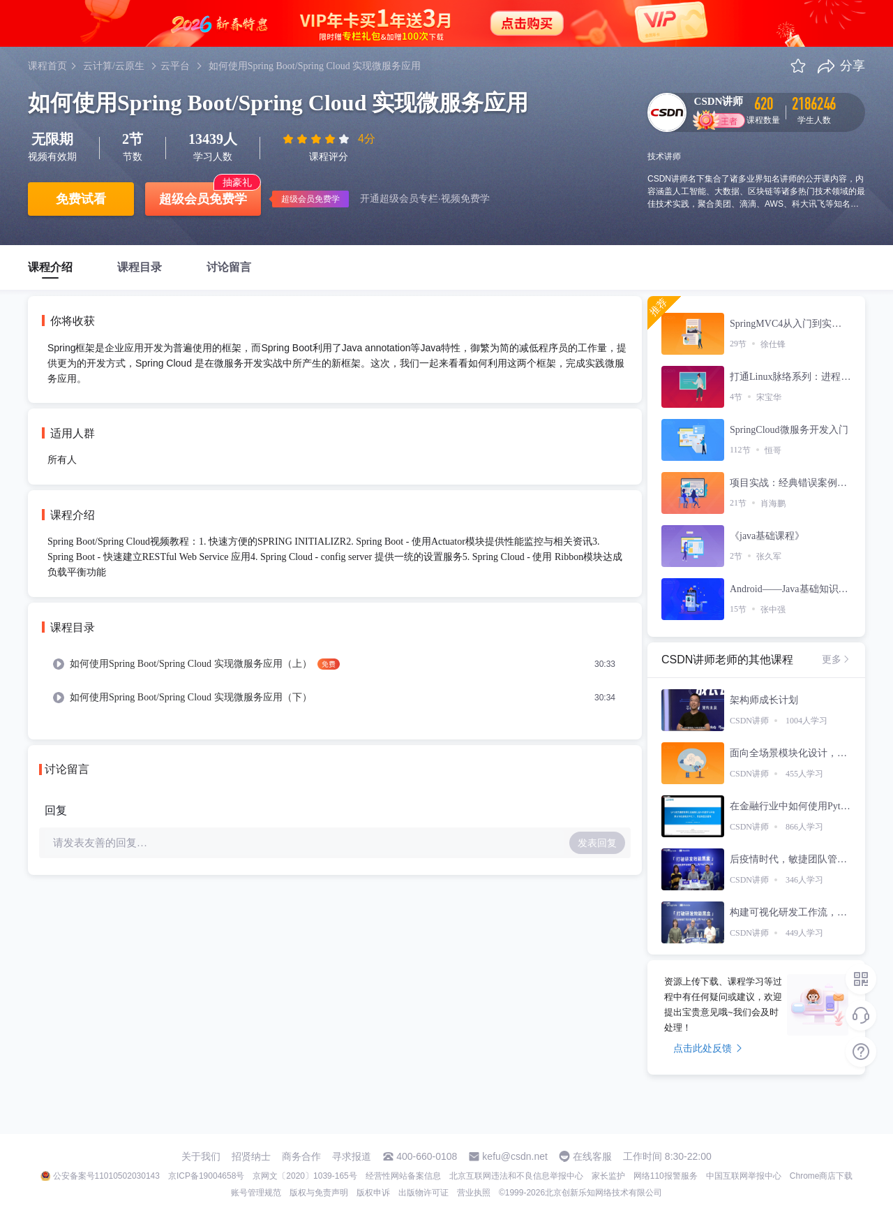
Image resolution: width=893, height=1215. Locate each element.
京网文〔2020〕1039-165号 (305, 1176)
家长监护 (608, 1176)
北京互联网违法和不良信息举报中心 (516, 1176)
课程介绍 (50, 267)
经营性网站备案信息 (403, 1176)
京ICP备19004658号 (206, 1176)
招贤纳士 (251, 1156)
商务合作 (301, 1156)
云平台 (175, 66)
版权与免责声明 (319, 1193)
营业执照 (473, 1193)
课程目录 (139, 267)
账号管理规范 (256, 1193)
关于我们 (200, 1156)
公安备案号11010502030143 (106, 1176)
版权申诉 (373, 1193)
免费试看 (81, 199)
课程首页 (47, 66)
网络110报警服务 (665, 1176)
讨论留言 (229, 267)
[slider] (317, 139)
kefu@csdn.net (515, 1156)
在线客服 (592, 1156)
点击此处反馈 (707, 1048)
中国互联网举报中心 (743, 1176)
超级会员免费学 (203, 199)
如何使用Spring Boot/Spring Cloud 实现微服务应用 (315, 66)
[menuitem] (335, 664)
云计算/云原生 (113, 66)
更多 (836, 659)
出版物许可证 (423, 1193)
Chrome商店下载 (821, 1176)
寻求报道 (351, 1156)
